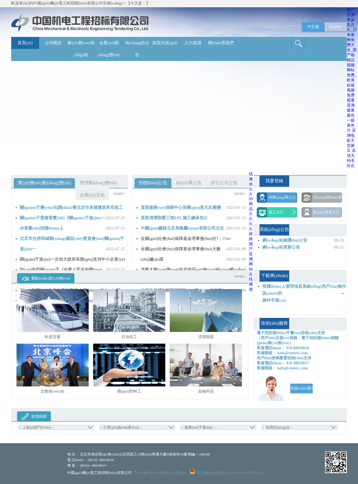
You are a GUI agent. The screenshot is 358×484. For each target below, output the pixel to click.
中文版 (313, 27)
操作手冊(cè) (274, 300)
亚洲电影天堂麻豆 (351, 140)
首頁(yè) (25, 43)
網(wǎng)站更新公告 (281, 247)
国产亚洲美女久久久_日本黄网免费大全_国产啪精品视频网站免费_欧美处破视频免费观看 (352, 55)
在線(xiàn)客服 (301, 388)
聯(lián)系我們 (221, 43)
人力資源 (193, 43)
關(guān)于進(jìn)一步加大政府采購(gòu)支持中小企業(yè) (72, 259)
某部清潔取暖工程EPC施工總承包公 (174, 218)
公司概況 (53, 43)
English (336, 27)
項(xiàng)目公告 (137, 49)
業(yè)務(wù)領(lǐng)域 (81, 49)
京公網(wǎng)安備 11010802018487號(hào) (230, 473)
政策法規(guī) (164, 43)
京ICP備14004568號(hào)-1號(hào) (160, 473)
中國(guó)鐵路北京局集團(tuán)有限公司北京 (182, 228)
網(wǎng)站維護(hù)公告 (284, 240)
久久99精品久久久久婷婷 (251, 214)
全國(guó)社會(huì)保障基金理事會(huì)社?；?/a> (186, 238)
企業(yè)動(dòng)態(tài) (109, 49)
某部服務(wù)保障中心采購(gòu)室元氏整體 (181, 207)
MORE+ (119, 194)
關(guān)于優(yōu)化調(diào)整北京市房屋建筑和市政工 (71, 207)
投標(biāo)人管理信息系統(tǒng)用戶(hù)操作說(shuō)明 (304, 290)
